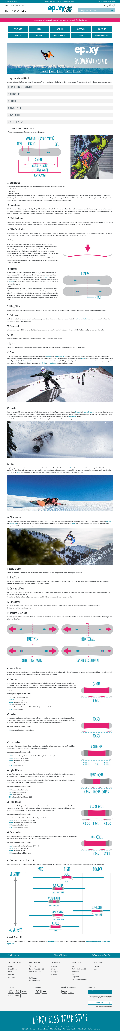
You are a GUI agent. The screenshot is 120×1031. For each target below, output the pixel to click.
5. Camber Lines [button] (14, 115)
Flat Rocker (86, 319)
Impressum (33, 1029)
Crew (81, 35)
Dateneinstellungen (43, 1029)
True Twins (11, 282)
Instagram (54, 972)
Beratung (22, 5)
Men (7, 11)
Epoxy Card (18, 29)
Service (18, 35)
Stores (7, 5)
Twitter (53, 969)
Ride (60, 71)
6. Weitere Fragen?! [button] (15, 122)
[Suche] (112, 10)
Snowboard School (102, 35)
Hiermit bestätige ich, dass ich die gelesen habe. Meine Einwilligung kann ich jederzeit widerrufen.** (101, 998)
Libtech (77, 71)
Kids (23, 11)
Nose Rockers (72, 417)
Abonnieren (103, 1003)
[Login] (104, 6)
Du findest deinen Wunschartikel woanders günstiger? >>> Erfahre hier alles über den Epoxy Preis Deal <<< (60, 20)
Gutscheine (11, 974)
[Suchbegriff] (93, 10)
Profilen (83, 358)
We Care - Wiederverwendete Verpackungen (79, 970)
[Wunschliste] (108, 6)
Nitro (52, 71)
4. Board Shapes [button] (14, 108)
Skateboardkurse (60, 35)
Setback (73, 523)
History (39, 35)
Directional (70, 468)
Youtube (54, 974)
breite (38, 419)
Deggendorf (96, 966)
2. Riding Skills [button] (14, 94)
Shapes (46, 277)
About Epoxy (14, 5)
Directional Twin (60, 356)
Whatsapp (33, 978)
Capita (68, 71)
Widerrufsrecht (82, 1029)
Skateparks (81, 29)
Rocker (79, 319)
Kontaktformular (34, 981)
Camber (44, 363)
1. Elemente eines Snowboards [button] (20, 87)
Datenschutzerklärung (55, 1029)
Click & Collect (11, 977)
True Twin (48, 356)
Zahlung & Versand (12, 969)
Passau (95, 969)
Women (16, 11)
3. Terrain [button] (12, 101)
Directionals (78, 412)
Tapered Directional (81, 468)
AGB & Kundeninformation (69, 1029)
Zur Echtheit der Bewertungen (79, 979)
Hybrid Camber (52, 363)
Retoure (10, 972)
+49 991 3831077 (14, 1)
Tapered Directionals (89, 412)
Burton (44, 71)
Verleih (60, 29)
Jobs (39, 29)
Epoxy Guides (75, 977)
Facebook (54, 966)
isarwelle (102, 29)
